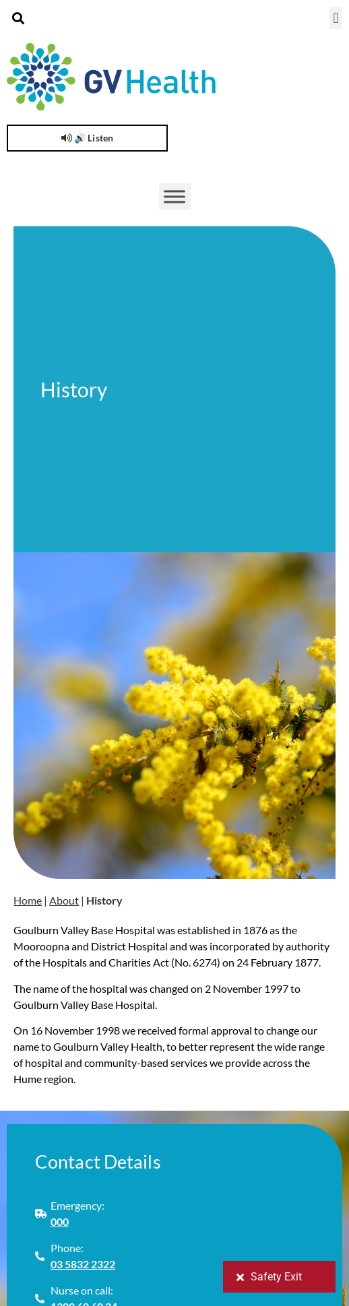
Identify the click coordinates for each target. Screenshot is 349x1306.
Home (27, 900)
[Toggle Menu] (174, 196)
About (64, 900)
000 (60, 1221)
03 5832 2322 (83, 1264)
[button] (18, 18)
